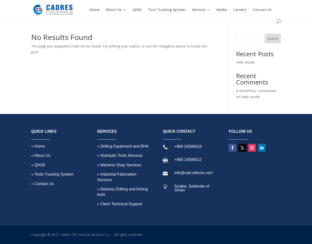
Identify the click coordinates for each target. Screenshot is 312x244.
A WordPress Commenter (256, 90)
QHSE (137, 10)
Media (221, 10)
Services (198, 10)
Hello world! (245, 62)
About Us (113, 10)
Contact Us (262, 10)
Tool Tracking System (166, 10)
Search (272, 38)
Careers (239, 10)
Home (94, 10)
